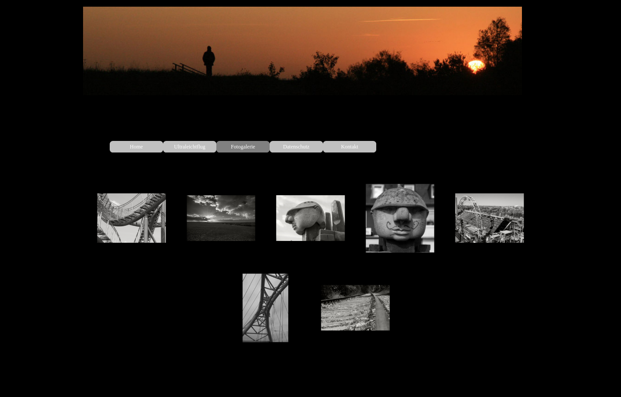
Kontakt (349, 147)
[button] (131, 218)
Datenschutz (296, 147)
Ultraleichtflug (190, 147)
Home (136, 147)
